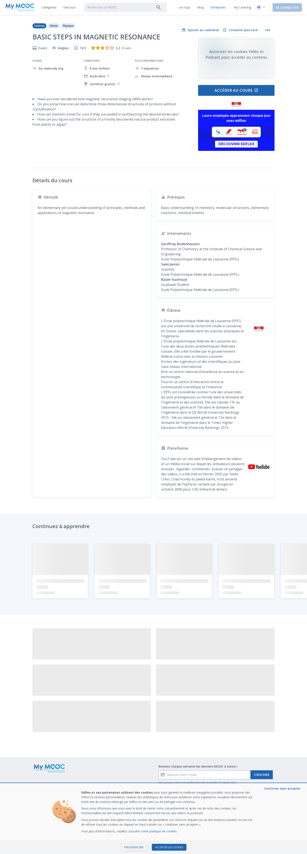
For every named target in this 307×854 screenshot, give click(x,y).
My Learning (242, 7)
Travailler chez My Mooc (248, 793)
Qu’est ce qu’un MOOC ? (49, 780)
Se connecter (287, 8)
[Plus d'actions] (268, 30)
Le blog (87, 793)
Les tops (138, 780)
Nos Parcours (91, 786)
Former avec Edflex (245, 780)
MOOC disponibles (95, 780)
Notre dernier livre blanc (248, 786)
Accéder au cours (236, 90)
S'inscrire (261, 749)
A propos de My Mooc (197, 780)
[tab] (49, 7)
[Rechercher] (158, 7)
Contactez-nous (43, 786)
